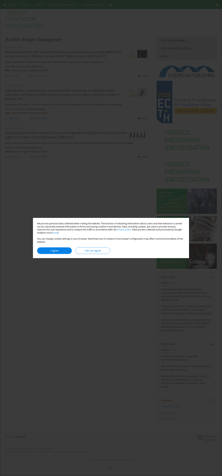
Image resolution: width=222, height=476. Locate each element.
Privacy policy (124, 229)
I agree (54, 250)
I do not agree (92, 250)
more (55, 232)
